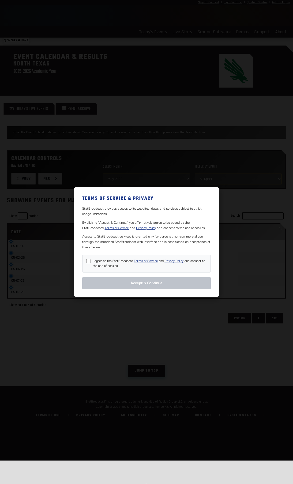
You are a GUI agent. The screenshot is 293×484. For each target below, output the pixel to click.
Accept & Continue (146, 283)
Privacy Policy (146, 228)
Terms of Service (117, 228)
